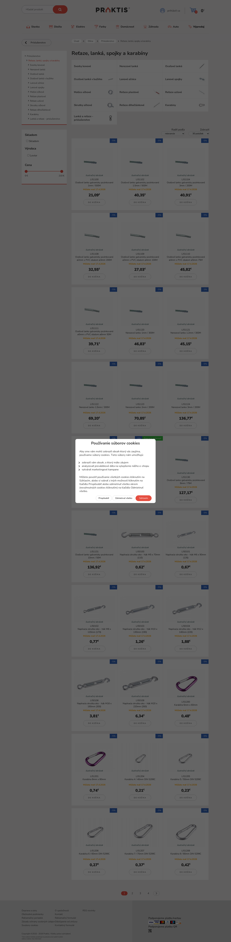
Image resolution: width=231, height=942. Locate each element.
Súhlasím (143, 498)
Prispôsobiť (103, 498)
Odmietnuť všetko (123, 498)
